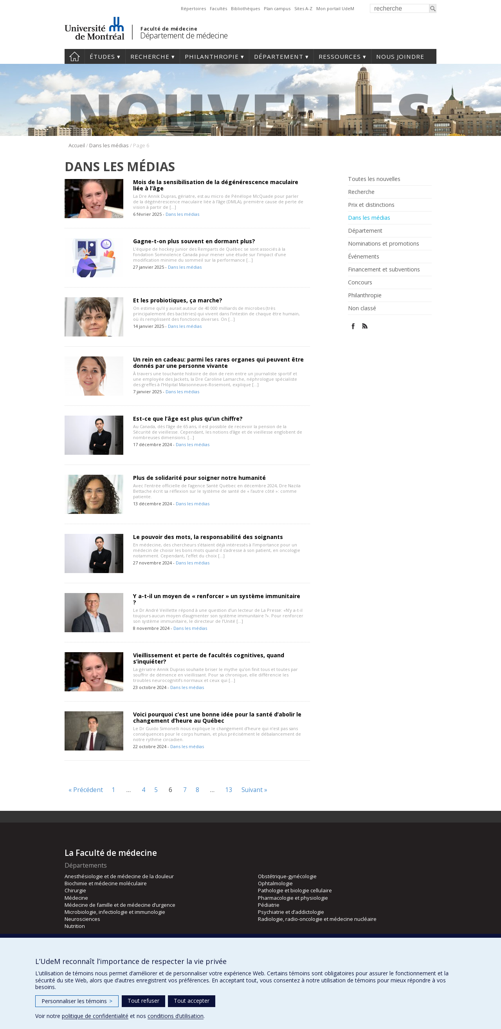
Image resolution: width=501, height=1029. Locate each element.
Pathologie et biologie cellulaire (295, 890)
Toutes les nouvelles (374, 179)
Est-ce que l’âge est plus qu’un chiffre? (188, 418)
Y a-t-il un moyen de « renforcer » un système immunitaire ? (216, 599)
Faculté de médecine (169, 28)
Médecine (76, 897)
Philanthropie (212, 56)
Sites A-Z (303, 8)
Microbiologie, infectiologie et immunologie (115, 911)
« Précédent (85, 789)
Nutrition (75, 926)
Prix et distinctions (371, 205)
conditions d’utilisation (176, 1016)
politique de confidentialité (95, 1016)
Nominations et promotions (383, 244)
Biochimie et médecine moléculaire (106, 883)
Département (278, 56)
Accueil (74, 56)
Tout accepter (191, 1000)
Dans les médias (109, 145)
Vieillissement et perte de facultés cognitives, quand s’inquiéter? (208, 658)
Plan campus (277, 8)
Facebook (353, 326)
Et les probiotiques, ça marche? (177, 300)
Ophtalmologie (275, 883)
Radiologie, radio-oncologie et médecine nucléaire (317, 918)
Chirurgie (75, 890)
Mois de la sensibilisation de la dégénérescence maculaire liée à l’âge (215, 185)
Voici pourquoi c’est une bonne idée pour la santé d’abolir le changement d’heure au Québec (217, 717)
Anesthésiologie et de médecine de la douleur (119, 876)
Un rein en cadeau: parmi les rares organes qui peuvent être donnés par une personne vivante (218, 362)
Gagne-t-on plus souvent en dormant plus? (194, 241)
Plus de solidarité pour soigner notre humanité (199, 477)
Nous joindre (400, 56)
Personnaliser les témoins (76, 1001)
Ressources (340, 56)
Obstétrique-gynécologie (287, 876)
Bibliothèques (245, 8)
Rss (365, 326)
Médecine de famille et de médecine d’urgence (120, 904)
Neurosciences (82, 918)
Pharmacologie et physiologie (293, 897)
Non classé (362, 308)
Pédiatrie (268, 904)
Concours (360, 282)
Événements (363, 256)
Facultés (218, 8)
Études (102, 56)
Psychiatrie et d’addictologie (291, 911)
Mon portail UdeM (335, 8)
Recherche (149, 56)
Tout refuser (143, 1000)
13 (228, 789)
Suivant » (254, 789)
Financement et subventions (384, 269)
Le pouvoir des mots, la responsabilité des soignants (208, 537)
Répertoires (193, 8)
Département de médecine (184, 35)
